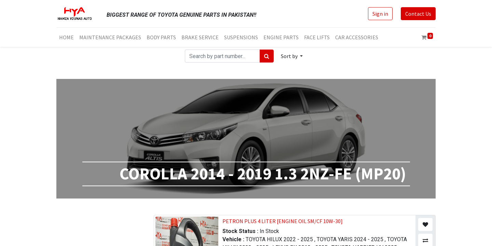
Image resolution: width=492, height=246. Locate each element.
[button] (291, 56)
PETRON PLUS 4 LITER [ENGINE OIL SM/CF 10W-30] (282, 221)
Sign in (380, 13)
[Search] (267, 56)
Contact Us (418, 13)
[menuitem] (66, 37)
